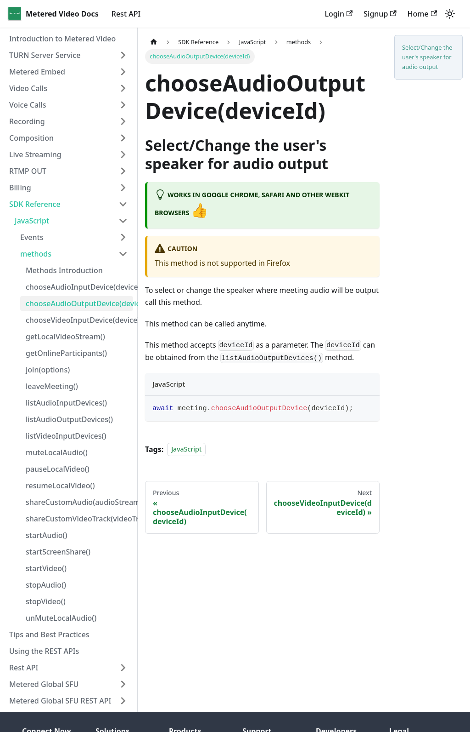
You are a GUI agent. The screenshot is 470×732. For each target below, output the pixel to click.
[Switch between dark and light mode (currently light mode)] (449, 13)
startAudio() (46, 535)
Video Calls (28, 88)
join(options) (48, 370)
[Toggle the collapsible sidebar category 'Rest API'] (123, 667)
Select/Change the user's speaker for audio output (427, 57)
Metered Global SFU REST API (60, 701)
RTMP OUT (27, 171)
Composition (31, 138)
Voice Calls (27, 105)
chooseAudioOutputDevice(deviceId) (79, 303)
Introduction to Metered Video (62, 39)
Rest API (126, 14)
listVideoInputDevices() (66, 436)
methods (35, 254)
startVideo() (46, 568)
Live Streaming (35, 154)
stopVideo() (46, 601)
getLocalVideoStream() (65, 337)
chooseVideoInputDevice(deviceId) (79, 320)
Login (338, 14)
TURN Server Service (44, 55)
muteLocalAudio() (57, 452)
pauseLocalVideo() (58, 469)
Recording (27, 121)
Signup (380, 14)
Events (31, 237)
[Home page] (153, 42)
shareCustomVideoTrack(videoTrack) (79, 519)
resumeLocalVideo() (60, 485)
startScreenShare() (58, 552)
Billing (20, 188)
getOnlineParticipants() (66, 353)
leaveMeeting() (52, 386)
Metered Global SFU (43, 684)
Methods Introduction (64, 270)
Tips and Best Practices (49, 634)
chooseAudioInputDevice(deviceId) (79, 287)
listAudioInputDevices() (66, 403)
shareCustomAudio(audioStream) (79, 502)
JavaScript (32, 221)
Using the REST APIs (44, 651)
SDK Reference (35, 204)
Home (422, 14)
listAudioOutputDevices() (69, 419)
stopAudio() (46, 585)
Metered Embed (37, 72)
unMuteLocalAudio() (61, 618)
